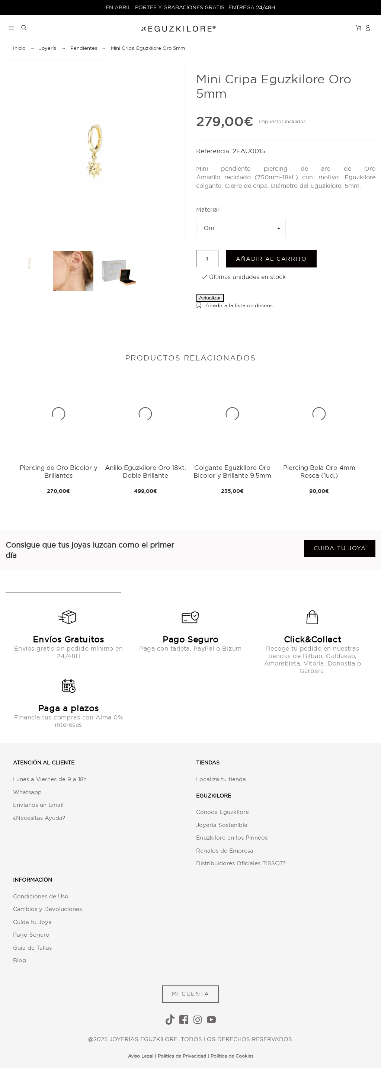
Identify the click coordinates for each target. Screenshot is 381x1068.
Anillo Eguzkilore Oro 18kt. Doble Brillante (145, 471)
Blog (19, 960)
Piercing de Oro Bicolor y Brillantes (58, 471)
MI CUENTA (190, 993)
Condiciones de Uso (40, 896)
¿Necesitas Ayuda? (39, 817)
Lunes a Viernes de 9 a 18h (50, 779)
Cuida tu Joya (32, 922)
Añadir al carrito (271, 258)
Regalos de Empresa (224, 850)
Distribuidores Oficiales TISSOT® (240, 863)
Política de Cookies (232, 1056)
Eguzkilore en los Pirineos (232, 837)
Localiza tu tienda (221, 779)
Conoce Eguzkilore (222, 811)
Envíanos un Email (38, 804)
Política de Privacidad (182, 1056)
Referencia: (214, 151)
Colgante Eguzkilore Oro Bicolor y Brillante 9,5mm (232, 471)
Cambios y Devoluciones (47, 909)
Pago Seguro (31, 934)
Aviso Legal (140, 1056)
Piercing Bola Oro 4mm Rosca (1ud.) (319, 471)
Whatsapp (27, 792)
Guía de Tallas (32, 947)
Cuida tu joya (340, 548)
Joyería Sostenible (221, 824)
